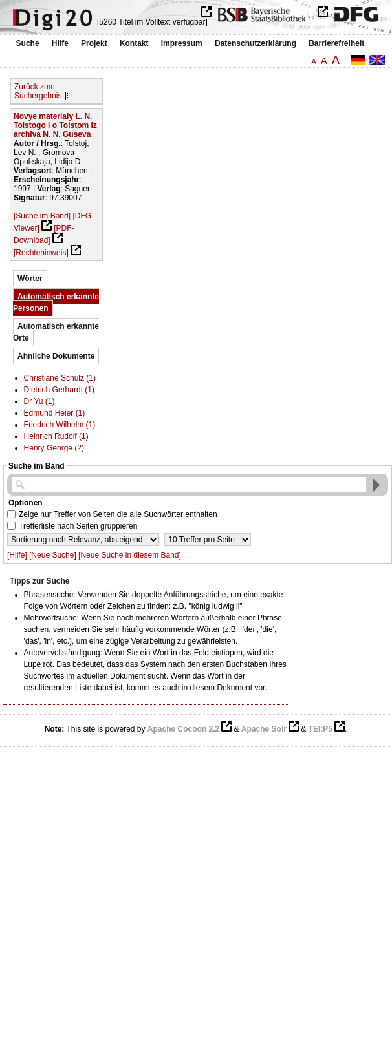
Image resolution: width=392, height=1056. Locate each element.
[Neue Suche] (52, 555)
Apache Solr (264, 729)
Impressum (181, 43)
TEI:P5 (320, 729)
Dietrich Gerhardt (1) (59, 389)
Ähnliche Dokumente (55, 356)
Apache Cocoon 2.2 (183, 729)
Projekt (94, 43)
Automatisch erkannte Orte (56, 332)
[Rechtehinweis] (41, 252)
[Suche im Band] (42, 215)
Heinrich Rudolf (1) (56, 436)
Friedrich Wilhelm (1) (60, 424)
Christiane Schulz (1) (60, 378)
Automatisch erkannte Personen (56, 302)
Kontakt (134, 43)
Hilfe (60, 43)
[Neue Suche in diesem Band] (129, 555)
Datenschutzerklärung (255, 43)
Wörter (30, 278)
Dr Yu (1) (39, 401)
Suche (27, 43)
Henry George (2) (54, 447)
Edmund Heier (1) (54, 412)
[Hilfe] (17, 555)
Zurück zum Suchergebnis (37, 91)
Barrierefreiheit (336, 43)
